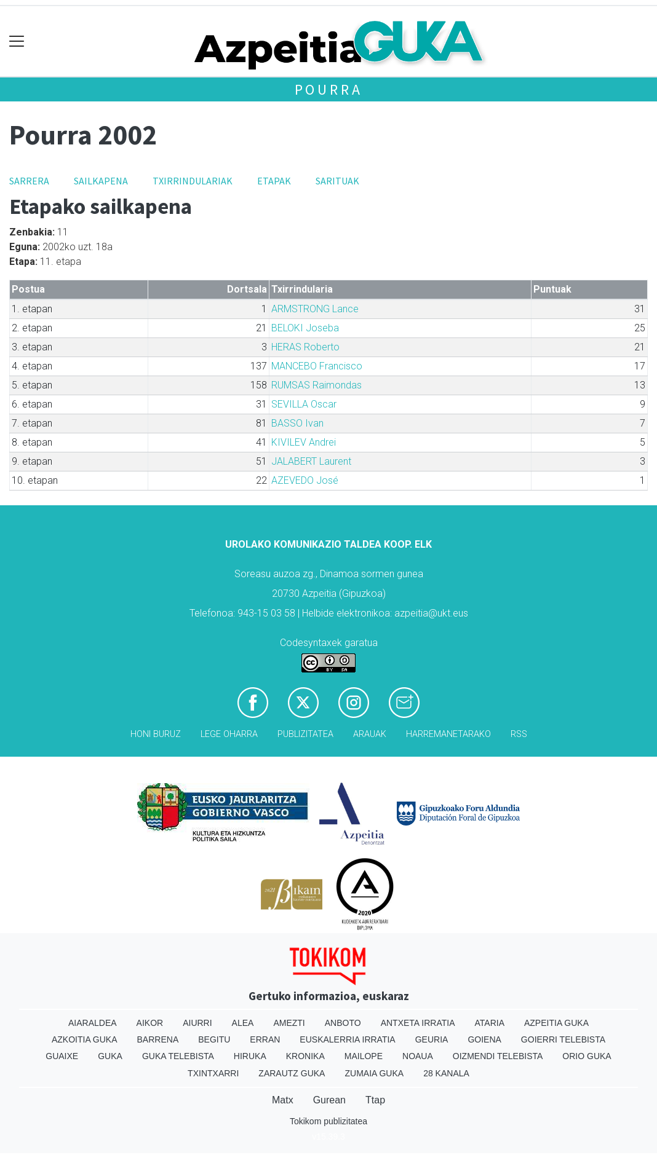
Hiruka (250, 1056)
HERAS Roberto (305, 347)
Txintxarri (213, 1073)
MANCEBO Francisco (316, 366)
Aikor (150, 1023)
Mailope (363, 1056)
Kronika (305, 1056)
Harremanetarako (448, 734)
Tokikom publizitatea (328, 1121)
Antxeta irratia (418, 1023)
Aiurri (197, 1023)
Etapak (274, 181)
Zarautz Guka (291, 1073)
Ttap (375, 1100)
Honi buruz (155, 734)
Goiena (484, 1039)
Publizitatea (305, 734)
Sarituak (337, 181)
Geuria (431, 1039)
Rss (519, 734)
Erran (265, 1039)
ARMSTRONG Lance (315, 309)
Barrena (158, 1039)
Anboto (343, 1023)
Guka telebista (178, 1056)
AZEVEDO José (304, 480)
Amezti (289, 1023)
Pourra (329, 89)
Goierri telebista (563, 1039)
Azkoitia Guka (84, 1039)
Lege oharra (229, 734)
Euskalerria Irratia (347, 1039)
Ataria (489, 1023)
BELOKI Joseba (305, 328)
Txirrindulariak (193, 181)
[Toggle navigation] (17, 41)
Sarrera (29, 181)
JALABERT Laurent (311, 461)
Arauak (369, 734)
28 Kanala (446, 1073)
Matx (282, 1100)
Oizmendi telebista (498, 1056)
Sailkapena (101, 181)
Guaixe (62, 1056)
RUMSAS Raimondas (316, 385)
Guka (110, 1056)
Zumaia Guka (374, 1073)
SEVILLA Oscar (303, 404)
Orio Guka (586, 1056)
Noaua (417, 1056)
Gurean (329, 1100)
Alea (243, 1023)
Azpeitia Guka (556, 1023)
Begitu (214, 1039)
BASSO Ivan (297, 423)
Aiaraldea (92, 1023)
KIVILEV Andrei (303, 442)
